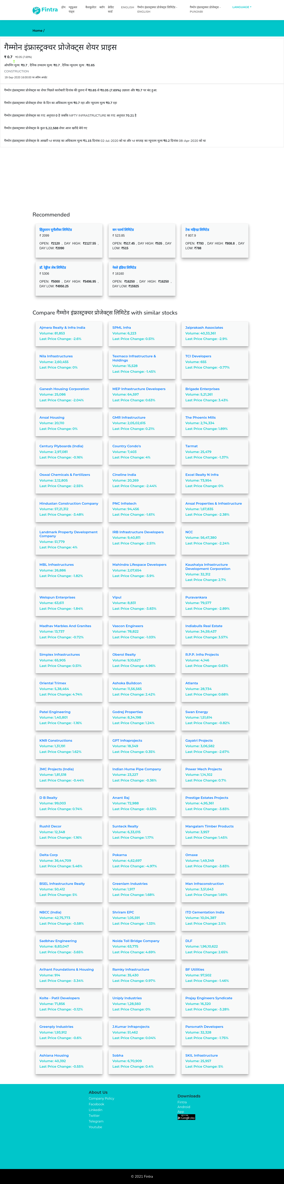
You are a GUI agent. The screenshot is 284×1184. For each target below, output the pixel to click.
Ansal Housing (51, 417)
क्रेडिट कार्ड (111, 9)
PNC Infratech (124, 503)
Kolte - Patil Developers (59, 998)
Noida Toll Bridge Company (136, 941)
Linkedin (95, 1110)
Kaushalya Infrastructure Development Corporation (207, 567)
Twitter (94, 1116)
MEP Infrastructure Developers (138, 389)
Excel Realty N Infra (202, 475)
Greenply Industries (56, 1027)
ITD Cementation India (204, 912)
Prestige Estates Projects (206, 798)
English (127, 7)
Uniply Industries (127, 998)
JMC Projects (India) (56, 769)
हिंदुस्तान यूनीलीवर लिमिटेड (55, 230)
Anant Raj (120, 798)
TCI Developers (198, 356)
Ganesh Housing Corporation (64, 389)
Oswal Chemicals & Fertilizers (64, 475)
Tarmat (191, 446)
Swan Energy (196, 712)
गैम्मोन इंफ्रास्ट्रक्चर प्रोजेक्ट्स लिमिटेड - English (157, 9)
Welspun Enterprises (57, 597)
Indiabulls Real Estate (203, 626)
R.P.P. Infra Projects (202, 654)
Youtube (95, 1127)
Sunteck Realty (125, 826)
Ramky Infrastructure (130, 969)
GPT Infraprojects (127, 740)
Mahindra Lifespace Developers (139, 565)
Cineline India (124, 475)
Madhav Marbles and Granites (65, 626)
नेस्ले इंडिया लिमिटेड (124, 268)
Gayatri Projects (199, 740)
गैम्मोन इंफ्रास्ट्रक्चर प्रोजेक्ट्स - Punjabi (205, 9)
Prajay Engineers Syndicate (208, 998)
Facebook (96, 1104)
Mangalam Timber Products (209, 826)
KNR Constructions (55, 740)
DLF (188, 941)
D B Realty (48, 798)
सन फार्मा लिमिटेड (123, 230)
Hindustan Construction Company (68, 503)
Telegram (96, 1121)
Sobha (117, 1055)
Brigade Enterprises (202, 389)
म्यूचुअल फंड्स (73, 9)
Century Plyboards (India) (61, 446)
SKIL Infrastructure (201, 1055)
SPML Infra (121, 328)
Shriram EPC (123, 912)
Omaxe (191, 855)
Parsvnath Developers (204, 1027)
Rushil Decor (50, 826)
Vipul (116, 597)
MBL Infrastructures (56, 565)
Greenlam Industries (130, 884)
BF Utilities (194, 969)
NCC (189, 532)
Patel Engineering (55, 712)
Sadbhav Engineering (58, 941)
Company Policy (101, 1098)
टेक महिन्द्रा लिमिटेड (197, 230)
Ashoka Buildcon (127, 683)
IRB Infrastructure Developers (138, 532)
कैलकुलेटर (90, 7)
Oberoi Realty (124, 654)
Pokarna (119, 855)
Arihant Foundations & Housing (66, 969)
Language (241, 7)
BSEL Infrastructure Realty (62, 884)
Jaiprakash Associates (204, 328)
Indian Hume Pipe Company (136, 769)
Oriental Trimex (52, 683)
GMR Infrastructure (129, 417)
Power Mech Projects (203, 769)
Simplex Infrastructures (59, 654)
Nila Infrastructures (56, 356)
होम (63, 7)
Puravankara (196, 597)
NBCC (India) (50, 912)
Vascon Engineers (127, 626)
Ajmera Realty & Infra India (62, 328)
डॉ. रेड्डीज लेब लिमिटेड (52, 268)
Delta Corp (48, 855)
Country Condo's (126, 446)
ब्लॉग (102, 7)
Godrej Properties (127, 712)
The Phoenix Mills (200, 417)
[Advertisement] (142, 176)
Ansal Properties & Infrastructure (213, 503)
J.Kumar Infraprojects (130, 1027)
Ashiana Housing (54, 1055)
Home (38, 31)
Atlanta (191, 683)
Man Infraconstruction (204, 884)
